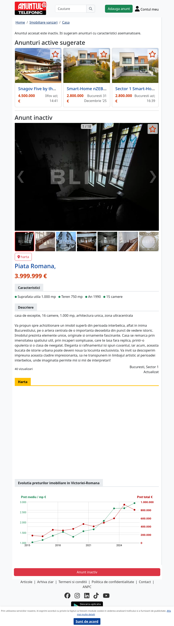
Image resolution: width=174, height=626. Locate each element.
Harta (23, 382)
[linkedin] (86, 595)
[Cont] (147, 8)
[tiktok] (96, 595)
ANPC (87, 587)
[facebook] (67, 595)
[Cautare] (71, 9)
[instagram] (77, 595)
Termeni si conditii (72, 582)
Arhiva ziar (45, 582)
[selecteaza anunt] (55, 54)
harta (23, 257)
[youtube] (106, 595)
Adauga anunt (119, 8)
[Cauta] (90, 9)
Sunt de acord (87, 621)
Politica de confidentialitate (113, 582)
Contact (145, 582)
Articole (26, 582)
